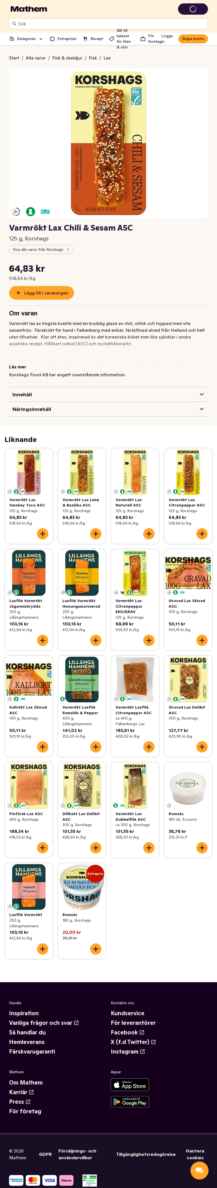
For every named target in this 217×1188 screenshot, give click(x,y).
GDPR (45, 1154)
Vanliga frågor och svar (44, 1022)
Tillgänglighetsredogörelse (146, 1154)
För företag (25, 1111)
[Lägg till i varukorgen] (42, 533)
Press (20, 1101)
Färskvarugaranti (32, 1051)
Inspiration (24, 1013)
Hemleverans (27, 1042)
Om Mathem (26, 1082)
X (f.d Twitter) (133, 1042)
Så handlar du (27, 1032)
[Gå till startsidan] (29, 9)
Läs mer (17, 366)
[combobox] (111, 23)
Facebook (128, 1032)
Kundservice (127, 1013)
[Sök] (14, 23)
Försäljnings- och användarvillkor (77, 1154)
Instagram (128, 1051)
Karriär (21, 1092)
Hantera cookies (195, 1154)
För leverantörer (133, 1022)
